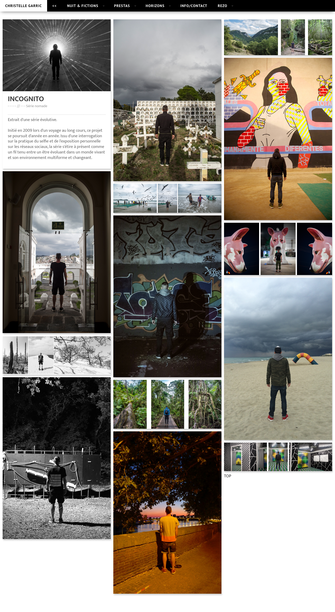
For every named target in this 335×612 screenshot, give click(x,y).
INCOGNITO (26, 99)
